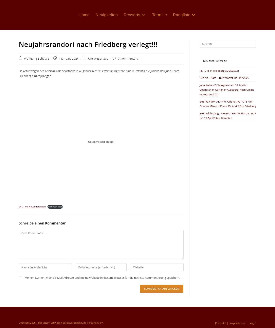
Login (252, 323)
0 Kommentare (128, 58)
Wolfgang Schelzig (36, 58)
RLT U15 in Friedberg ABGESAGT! (219, 70)
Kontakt (220, 323)
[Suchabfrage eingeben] (228, 44)
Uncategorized (98, 58)
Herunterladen (55, 206)
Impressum (237, 323)
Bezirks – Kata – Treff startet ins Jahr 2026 (224, 78)
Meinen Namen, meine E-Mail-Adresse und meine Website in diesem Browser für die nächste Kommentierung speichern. (102, 278)
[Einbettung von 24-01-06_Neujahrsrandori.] (101, 142)
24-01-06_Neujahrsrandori (32, 206)
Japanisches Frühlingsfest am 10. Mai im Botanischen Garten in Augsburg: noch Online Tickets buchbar (227, 89)
